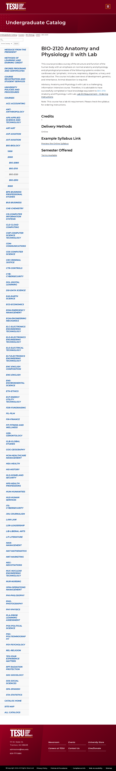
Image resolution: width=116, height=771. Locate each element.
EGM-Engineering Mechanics (16, 319)
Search (16, 43)
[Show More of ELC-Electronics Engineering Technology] (3, 326)
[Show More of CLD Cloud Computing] (3, 225)
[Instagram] (103, 733)
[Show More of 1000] (4, 151)
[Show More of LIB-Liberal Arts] (3, 531)
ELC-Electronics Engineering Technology (15, 329)
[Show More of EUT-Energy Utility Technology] (3, 397)
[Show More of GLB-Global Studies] (3, 441)
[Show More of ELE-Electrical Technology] (3, 348)
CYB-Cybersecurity (14, 275)
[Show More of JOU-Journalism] (3, 514)
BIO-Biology (30, 35)
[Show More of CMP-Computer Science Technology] (3, 233)
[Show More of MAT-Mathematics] (3, 551)
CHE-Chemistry (14, 208)
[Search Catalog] (11, 39)
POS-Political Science (14, 627)
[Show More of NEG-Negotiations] (3, 562)
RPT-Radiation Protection (14, 668)
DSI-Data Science (16, 290)
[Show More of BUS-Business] (3, 202)
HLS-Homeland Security (14, 476)
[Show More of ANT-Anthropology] (3, 109)
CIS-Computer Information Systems (14, 216)
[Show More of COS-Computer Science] (3, 252)
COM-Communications (16, 244)
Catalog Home (13, 701)
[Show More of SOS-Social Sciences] (3, 681)
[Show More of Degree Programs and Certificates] (1, 68)
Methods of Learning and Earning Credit (14, 60)
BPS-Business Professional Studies (14, 194)
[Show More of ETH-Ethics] (3, 391)
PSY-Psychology (15, 644)
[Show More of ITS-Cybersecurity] (3, 505)
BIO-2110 (13, 168)
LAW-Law (11, 519)
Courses (21, 35)
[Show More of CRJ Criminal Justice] (3, 260)
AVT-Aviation (13, 140)
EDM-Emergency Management (15, 311)
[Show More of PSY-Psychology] (3, 644)
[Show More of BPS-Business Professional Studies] (3, 192)
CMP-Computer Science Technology (14, 235)
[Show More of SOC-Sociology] (3, 675)
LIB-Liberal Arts (15, 531)
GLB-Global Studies (13, 442)
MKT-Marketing (15, 557)
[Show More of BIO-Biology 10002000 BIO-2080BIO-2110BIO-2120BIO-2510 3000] (3, 145)
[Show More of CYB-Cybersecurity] (3, 274)
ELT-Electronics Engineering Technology (15, 358)
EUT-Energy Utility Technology (13, 399)
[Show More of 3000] (4, 186)
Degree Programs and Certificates (15, 69)
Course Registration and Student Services (15, 79)
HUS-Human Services (12, 498)
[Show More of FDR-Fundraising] (3, 407)
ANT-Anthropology (15, 110)
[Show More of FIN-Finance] (3, 419)
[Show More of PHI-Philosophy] (3, 595)
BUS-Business (13, 202)
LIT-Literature (14, 537)
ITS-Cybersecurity (14, 506)
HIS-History (12, 469)
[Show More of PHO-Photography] (3, 601)
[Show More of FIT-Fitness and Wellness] (3, 425)
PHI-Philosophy (15, 595)
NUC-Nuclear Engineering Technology (14, 573)
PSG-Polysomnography (16, 636)
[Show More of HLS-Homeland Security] (3, 475)
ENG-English (13, 375)
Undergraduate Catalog (8, 35)
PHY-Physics (13, 609)
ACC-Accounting (15, 103)
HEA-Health (13, 463)
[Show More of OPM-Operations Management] (3, 587)
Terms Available (49, 155)
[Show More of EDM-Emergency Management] (3, 310)
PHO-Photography (14, 602)
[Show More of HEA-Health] (3, 463)
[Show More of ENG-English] (3, 375)
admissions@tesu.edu (19, 749)
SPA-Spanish (13, 689)
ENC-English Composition (13, 367)
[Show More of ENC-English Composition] (3, 366)
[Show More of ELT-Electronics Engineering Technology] (3, 356)
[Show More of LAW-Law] (3, 519)
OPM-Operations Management (15, 588)
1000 (10, 151)
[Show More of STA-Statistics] (3, 695)
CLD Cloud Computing (12, 226)
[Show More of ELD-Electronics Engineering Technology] (3, 337)
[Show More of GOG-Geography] (3, 449)
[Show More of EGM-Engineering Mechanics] (3, 318)
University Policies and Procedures (12, 89)
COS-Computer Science (14, 253)
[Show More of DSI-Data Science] (3, 290)
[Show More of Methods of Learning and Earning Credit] (1, 58)
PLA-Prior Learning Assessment (13, 617)
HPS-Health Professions (13, 484)
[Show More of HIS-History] (3, 469)
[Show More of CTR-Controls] (3, 268)
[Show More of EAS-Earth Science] (3, 296)
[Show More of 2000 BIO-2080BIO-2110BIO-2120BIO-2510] (4, 157)
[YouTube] (93, 733)
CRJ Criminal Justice (13, 261)
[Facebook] (83, 733)
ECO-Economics (15, 304)
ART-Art (10, 128)
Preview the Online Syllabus (55, 143)
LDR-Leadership (15, 525)
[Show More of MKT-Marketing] (3, 557)
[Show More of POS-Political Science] (3, 626)
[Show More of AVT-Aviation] (3, 140)
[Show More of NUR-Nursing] (3, 581)
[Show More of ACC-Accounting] (3, 103)
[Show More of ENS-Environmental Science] (3, 380)
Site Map (9, 706)
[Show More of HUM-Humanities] (3, 491)
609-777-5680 (15, 753)
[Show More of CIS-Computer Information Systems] (3, 214)
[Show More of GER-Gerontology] (3, 433)
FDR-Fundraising (16, 407)
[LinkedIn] (98, 733)
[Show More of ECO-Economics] (3, 304)
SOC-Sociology (14, 675)
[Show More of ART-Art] (3, 128)
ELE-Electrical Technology (15, 349)
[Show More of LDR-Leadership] (3, 525)
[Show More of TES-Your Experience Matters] (3, 656)
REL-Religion (13, 650)
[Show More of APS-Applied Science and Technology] (3, 117)
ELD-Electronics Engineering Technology (16, 339)
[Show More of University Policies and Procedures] (1, 87)
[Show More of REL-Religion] (3, 650)
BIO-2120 (13, 174)
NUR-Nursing (13, 581)
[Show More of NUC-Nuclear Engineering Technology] (3, 571)
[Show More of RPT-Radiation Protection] (3, 667)
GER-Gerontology (14, 434)
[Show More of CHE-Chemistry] (3, 208)
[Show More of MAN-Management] (3, 543)
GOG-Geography (15, 449)
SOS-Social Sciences (12, 682)
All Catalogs (12, 712)
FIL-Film (10, 413)
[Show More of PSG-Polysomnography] (3, 634)
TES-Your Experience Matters (12, 658)
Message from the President (15, 50)
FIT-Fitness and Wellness (15, 426)
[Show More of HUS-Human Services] (3, 497)
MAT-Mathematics (16, 551)
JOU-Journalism (15, 514)
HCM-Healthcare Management (16, 456)
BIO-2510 (13, 180)
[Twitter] (88, 733)
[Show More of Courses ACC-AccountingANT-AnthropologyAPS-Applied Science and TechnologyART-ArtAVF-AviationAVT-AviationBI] (1, 98)
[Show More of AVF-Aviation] (3, 134)
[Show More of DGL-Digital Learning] (3, 282)
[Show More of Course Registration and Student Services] (1, 76)
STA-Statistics (14, 695)
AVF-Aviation (13, 134)
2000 (38, 35)
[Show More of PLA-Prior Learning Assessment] (3, 615)
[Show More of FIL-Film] (3, 413)
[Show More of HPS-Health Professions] (3, 483)
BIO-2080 (14, 163)
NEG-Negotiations (14, 563)
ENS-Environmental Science (15, 383)
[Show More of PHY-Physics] (3, 609)
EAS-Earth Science (12, 297)
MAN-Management (14, 544)
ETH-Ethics (12, 391)
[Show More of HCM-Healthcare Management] (3, 455)
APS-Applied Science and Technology (13, 120)
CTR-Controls (14, 268)
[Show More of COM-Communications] (3, 243)
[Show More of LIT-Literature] (3, 537)
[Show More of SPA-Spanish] (3, 689)
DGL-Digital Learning (13, 283)
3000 (10, 186)
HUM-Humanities (15, 491)
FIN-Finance (13, 419)
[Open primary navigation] (108, 6)
